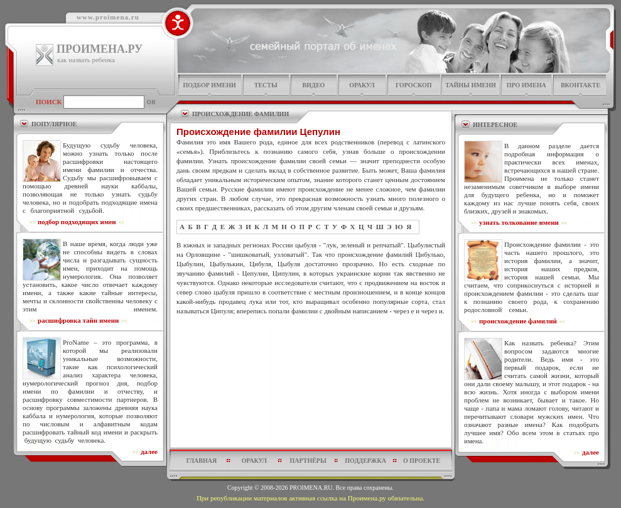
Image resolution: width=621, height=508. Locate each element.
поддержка (365, 460)
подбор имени (209, 85)
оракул (361, 85)
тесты (266, 85)
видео (314, 85)
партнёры (308, 460)
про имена (526, 85)
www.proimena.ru (108, 17)
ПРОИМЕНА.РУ (100, 49)
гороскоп (414, 85)
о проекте (421, 460)
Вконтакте (580, 85)
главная (201, 460)
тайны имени (470, 85)
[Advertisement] (311, 346)
